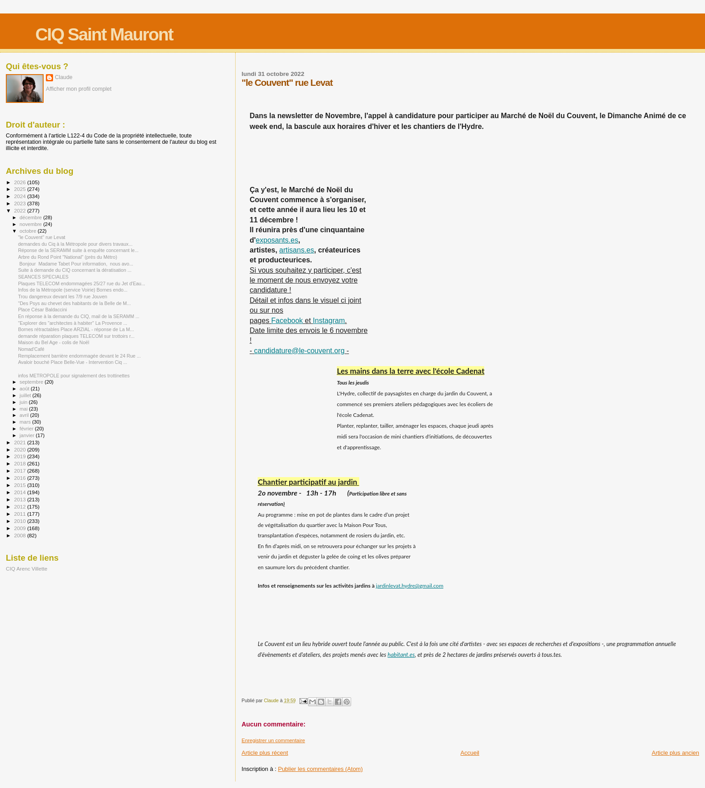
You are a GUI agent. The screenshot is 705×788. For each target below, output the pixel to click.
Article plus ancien (676, 752)
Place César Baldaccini (42, 309)
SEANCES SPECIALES (43, 276)
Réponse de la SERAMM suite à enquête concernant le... (78, 250)
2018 (20, 463)
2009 (20, 528)
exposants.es (277, 240)
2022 (20, 210)
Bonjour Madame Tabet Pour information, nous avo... (75, 263)
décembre (32, 217)
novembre (32, 224)
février (27, 428)
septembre (32, 382)
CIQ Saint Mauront (104, 34)
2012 (20, 506)
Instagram (329, 320)
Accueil (469, 752)
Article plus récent (264, 752)
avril (25, 415)
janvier (28, 435)
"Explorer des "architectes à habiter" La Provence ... (72, 323)
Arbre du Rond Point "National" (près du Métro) (67, 257)
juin (24, 402)
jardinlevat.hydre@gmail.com (409, 585)
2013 (20, 499)
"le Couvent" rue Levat (41, 237)
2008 (20, 535)
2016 (20, 478)
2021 (20, 442)
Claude (63, 77)
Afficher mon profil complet (79, 89)
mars (26, 422)
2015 (20, 485)
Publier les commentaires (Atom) (320, 769)
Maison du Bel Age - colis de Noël (53, 342)
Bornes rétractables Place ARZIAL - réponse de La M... (76, 329)
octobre (29, 231)
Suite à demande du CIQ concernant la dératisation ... (74, 270)
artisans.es (296, 250)
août (25, 388)
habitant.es (401, 654)
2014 (20, 492)
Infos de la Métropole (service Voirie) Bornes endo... (72, 289)
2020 (20, 449)
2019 (20, 456)
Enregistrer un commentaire (273, 740)
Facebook (287, 320)
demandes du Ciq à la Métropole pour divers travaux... (75, 244)
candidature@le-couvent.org (299, 350)
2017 (20, 471)
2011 (20, 514)
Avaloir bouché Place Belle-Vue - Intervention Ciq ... (72, 362)
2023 (20, 203)
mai (24, 409)
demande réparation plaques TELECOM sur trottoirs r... (76, 336)
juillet (26, 395)
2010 (20, 521)
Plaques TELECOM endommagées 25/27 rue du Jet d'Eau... (81, 283)
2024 (20, 196)
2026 (20, 182)
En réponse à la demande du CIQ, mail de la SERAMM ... (78, 316)
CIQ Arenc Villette (26, 568)
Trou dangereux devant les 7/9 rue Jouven (62, 296)
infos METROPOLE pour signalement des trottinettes (73, 375)
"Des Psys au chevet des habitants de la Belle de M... (74, 303)
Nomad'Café (31, 349)
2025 (20, 189)
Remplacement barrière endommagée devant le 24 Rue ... (79, 356)
